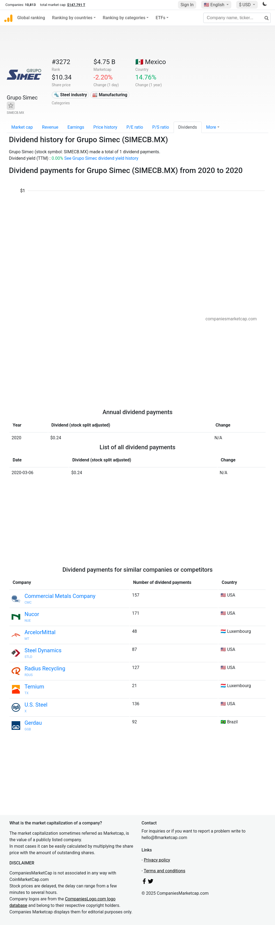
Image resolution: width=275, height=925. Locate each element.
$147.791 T (76, 5)
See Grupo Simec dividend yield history (101, 158)
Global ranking (31, 17)
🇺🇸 (214, 4)
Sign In (187, 4)
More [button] (211, 127)
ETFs (160, 17)
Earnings (75, 127)
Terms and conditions (164, 870)
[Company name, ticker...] (237, 18)
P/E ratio (134, 127)
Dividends (187, 127)
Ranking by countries (72, 17)
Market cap (22, 127)
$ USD (245, 4)
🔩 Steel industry (70, 94)
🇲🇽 (150, 62)
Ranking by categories (124, 17)
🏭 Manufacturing (109, 94)
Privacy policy (157, 860)
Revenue (50, 127)
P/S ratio (160, 127)
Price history (105, 127)
